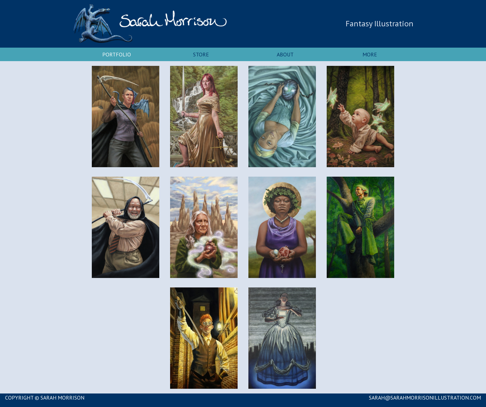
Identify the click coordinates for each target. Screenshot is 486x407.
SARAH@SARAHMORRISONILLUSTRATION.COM (425, 397)
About (285, 54)
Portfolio (116, 54)
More (369, 54)
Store (201, 54)
